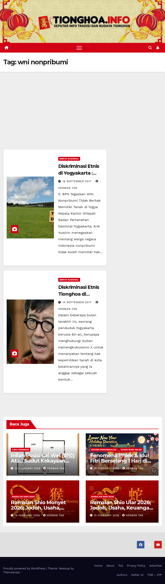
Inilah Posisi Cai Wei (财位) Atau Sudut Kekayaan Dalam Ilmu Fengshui (43, 460)
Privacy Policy (136, 565)
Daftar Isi (137, 574)
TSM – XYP (154, 574)
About (110, 565)
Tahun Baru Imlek (131, 449)
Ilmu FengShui (20, 449)
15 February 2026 (107, 515)
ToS (120, 565)
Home (98, 565)
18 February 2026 (28, 515)
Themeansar (11, 572)
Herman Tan (53, 468)
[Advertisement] (82, 104)
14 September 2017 (78, 302)
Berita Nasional (69, 158)
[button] (150, 48)
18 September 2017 (78, 181)
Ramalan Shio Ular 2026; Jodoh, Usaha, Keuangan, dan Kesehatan (122, 507)
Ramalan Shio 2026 (23, 496)
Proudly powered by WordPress (24, 568)
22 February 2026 (28, 468)
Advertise (155, 565)
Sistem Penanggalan (103, 449)
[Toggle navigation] (79, 47)
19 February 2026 (107, 468)
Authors (122, 574)
